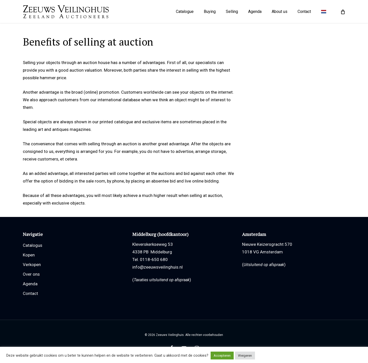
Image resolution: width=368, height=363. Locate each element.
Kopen (29, 254)
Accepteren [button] (222, 355)
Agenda (30, 283)
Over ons (31, 274)
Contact (30, 293)
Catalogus (32, 245)
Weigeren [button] (245, 355)
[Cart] (342, 12)
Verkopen (32, 264)
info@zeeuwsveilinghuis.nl (157, 267)
